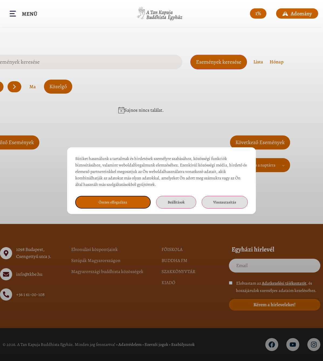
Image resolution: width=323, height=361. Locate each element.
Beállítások (175, 202)
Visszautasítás (224, 202)
